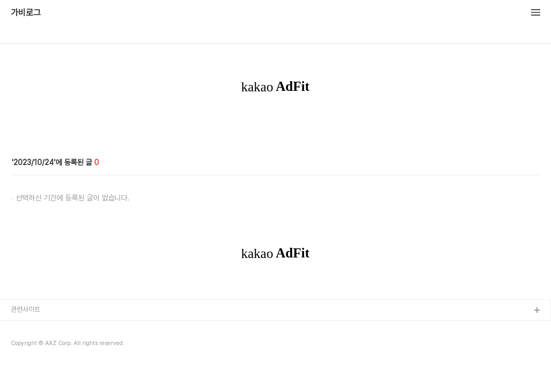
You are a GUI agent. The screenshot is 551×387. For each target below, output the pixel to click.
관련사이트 (25, 309)
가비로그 (26, 13)
